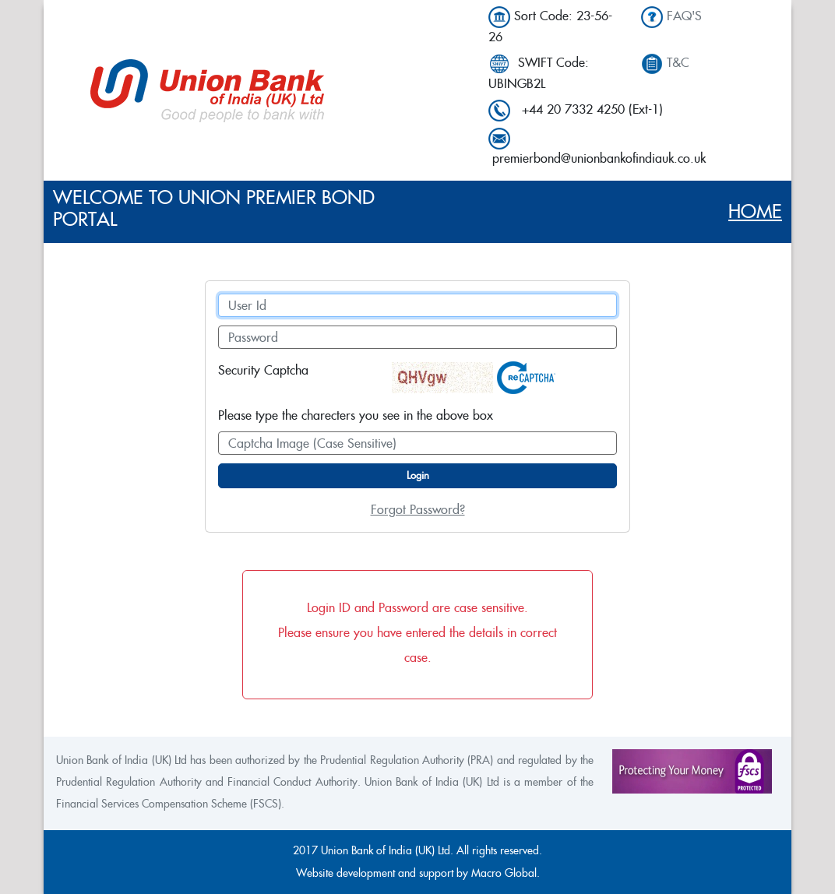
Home (755, 211)
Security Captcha (263, 370)
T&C (678, 63)
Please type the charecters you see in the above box (355, 415)
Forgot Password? (418, 510)
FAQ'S (684, 16)
